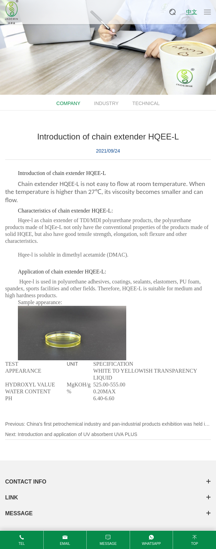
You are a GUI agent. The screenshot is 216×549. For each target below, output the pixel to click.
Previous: (107, 425)
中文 (191, 12)
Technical (146, 103)
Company (68, 103)
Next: (71, 434)
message (108, 544)
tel (22, 544)
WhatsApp (151, 544)
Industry (106, 103)
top (194, 544)
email (65, 544)
